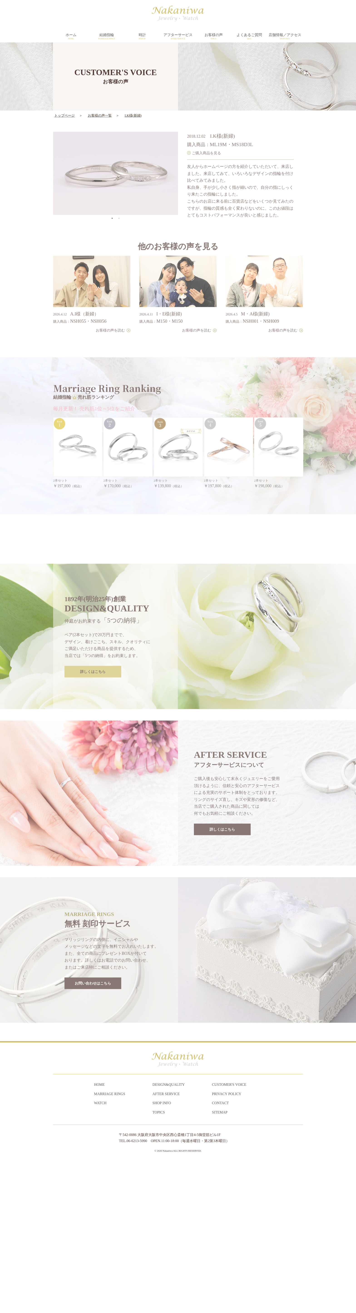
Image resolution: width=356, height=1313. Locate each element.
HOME (99, 1235)
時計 (142, 36)
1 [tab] (112, 203)
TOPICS (158, 1263)
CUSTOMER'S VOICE (229, 1235)
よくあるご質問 (249, 36)
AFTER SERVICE (166, 1245)
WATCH (100, 1254)
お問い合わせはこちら (92, 1119)
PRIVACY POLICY (226, 1245)
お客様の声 (213, 36)
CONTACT (220, 1254)
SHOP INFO (161, 1254)
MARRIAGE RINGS (109, 1245)
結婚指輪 (106, 36)
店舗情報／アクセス (285, 36)
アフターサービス (178, 36)
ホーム (71, 36)
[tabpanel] (115, 158)
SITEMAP (219, 1263)
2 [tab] (119, 203)
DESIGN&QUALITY (168, 1235)
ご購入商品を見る (206, 138)
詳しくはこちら (93, 808)
